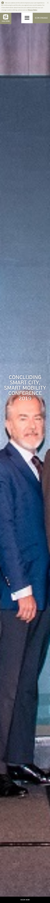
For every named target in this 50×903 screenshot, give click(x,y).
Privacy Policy (32, 10)
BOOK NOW (25, 900)
